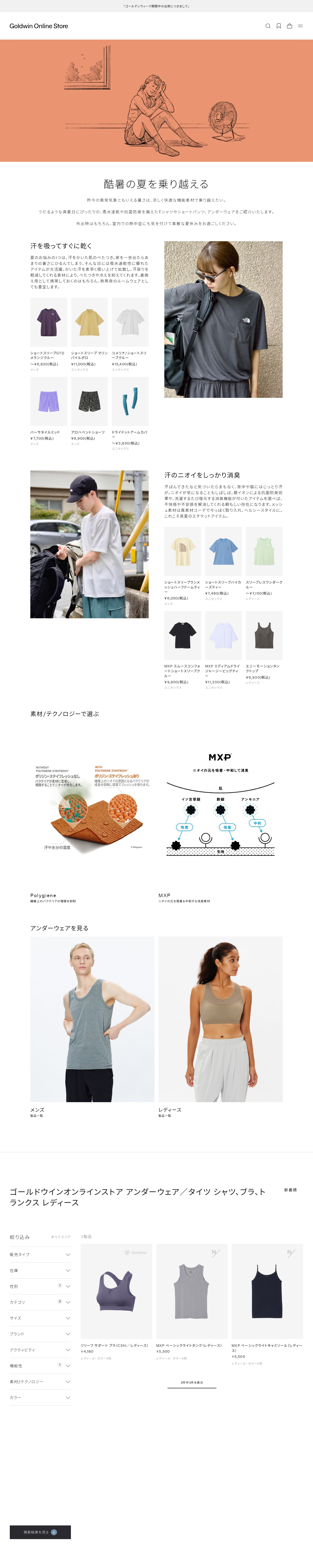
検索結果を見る (40, 1532)
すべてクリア (61, 1237)
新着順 (290, 1189)
